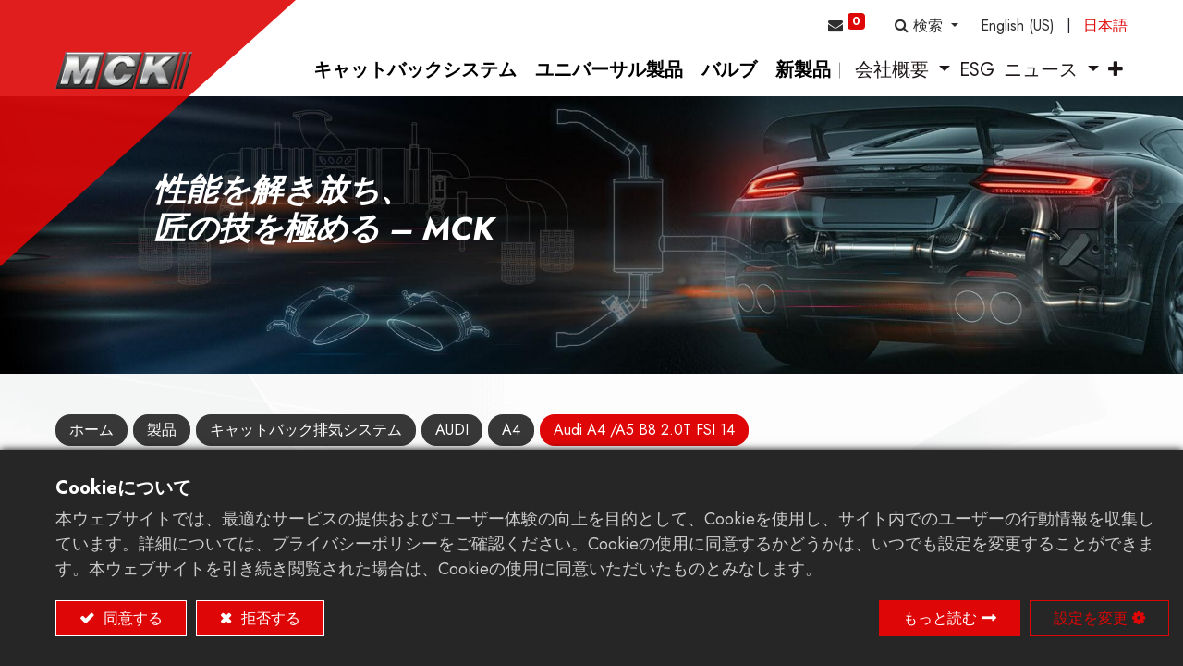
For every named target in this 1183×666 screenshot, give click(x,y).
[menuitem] (415, 70)
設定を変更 (1091, 618)
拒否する (268, 618)
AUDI (452, 429)
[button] (926, 25)
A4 (511, 429)
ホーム (91, 429)
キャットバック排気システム (306, 429)
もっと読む (940, 618)
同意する (131, 618)
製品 (162, 429)
